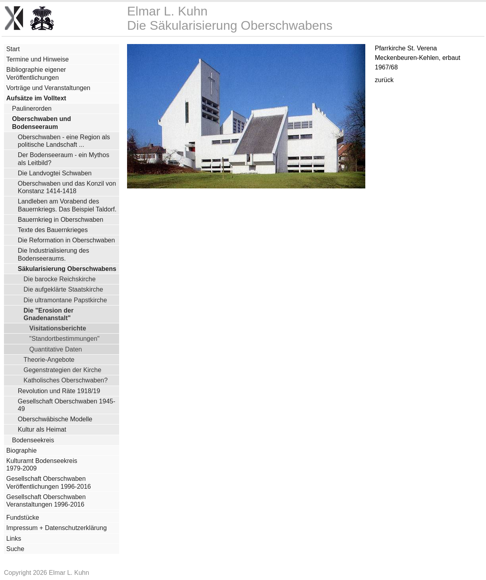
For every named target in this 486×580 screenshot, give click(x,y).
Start (13, 49)
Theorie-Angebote (48, 359)
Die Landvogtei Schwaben (55, 173)
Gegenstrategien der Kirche (62, 369)
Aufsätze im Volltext (36, 98)
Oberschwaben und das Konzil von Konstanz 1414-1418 (67, 187)
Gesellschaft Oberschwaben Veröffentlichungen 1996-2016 (48, 482)
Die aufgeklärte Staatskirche (63, 289)
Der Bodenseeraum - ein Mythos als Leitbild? (63, 159)
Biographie (21, 450)
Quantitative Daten (55, 349)
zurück (384, 80)
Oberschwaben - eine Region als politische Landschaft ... (64, 141)
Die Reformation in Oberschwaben (66, 240)
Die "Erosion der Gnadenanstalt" (48, 314)
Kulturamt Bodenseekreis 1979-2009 (41, 464)
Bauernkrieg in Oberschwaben (60, 219)
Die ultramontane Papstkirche (65, 299)
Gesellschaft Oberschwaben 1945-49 (66, 405)
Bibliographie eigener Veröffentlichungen (36, 73)
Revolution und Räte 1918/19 (59, 391)
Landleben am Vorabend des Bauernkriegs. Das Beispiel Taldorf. (67, 205)
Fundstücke (22, 517)
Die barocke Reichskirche (59, 278)
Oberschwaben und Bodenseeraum (41, 122)
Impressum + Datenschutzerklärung (56, 527)
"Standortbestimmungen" (64, 338)
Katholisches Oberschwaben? (65, 380)
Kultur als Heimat (42, 429)
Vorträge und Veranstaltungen (48, 88)
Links (13, 538)
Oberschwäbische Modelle (55, 419)
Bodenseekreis (33, 440)
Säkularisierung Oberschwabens (67, 268)
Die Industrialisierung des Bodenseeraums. (53, 254)
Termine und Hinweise (37, 59)
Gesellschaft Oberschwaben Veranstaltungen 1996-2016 (46, 501)
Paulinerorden (32, 108)
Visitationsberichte (57, 328)
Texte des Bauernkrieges (53, 230)
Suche (15, 548)
